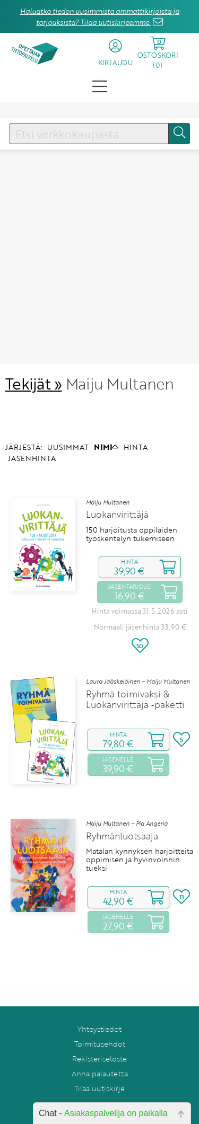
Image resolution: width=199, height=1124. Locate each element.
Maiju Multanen (107, 479)
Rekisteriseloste (99, 1035)
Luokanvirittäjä (117, 491)
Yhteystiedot (99, 1005)
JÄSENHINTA (32, 435)
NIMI (106, 423)
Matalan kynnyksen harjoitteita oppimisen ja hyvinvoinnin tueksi (139, 836)
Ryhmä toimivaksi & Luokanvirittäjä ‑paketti (135, 676)
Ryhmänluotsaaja (122, 813)
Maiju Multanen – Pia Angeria (127, 800)
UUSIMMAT (68, 423)
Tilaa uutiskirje (99, 1064)
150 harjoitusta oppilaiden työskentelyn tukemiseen (131, 511)
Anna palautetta (100, 1050)
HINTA (136, 423)
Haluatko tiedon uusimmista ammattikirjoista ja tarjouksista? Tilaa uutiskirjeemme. (99, 17)
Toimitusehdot (99, 1020)
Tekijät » (33, 360)
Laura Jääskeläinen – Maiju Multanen (138, 658)
